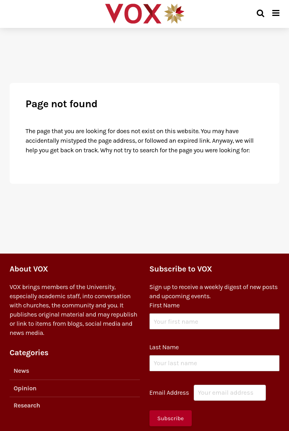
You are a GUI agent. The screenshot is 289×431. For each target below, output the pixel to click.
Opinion (25, 388)
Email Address (169, 392)
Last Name (164, 347)
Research (27, 405)
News (21, 370)
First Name (164, 305)
